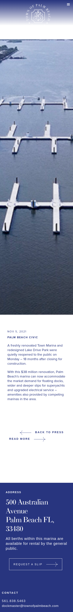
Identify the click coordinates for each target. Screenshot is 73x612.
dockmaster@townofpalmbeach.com (30, 606)
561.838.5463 (14, 601)
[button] (68, 4)
